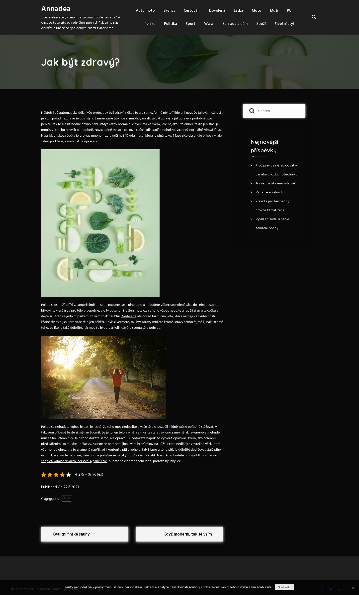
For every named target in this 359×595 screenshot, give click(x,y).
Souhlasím (284, 587)
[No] (352, 587)
